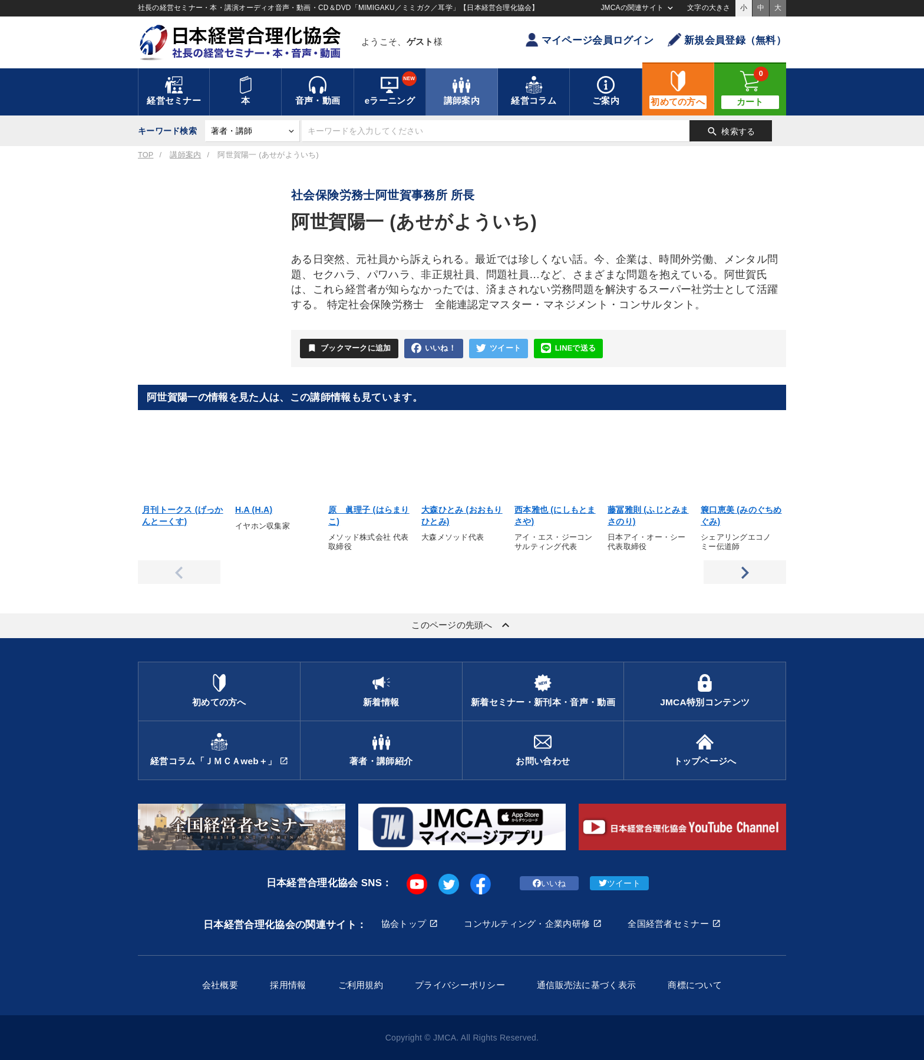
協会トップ (403, 924)
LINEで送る (568, 349)
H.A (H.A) (253, 509)
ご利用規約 (360, 985)
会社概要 (220, 985)
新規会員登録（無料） (727, 40)
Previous (179, 572)
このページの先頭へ (462, 625)
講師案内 (185, 155)
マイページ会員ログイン (589, 40)
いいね (549, 883)
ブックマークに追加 (349, 348)
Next (745, 572)
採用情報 (288, 985)
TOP (145, 155)
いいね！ (433, 349)
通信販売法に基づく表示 (586, 985)
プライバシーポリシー (460, 985)
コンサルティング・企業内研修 (527, 924)
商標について (695, 985)
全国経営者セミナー (668, 924)
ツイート (498, 349)
